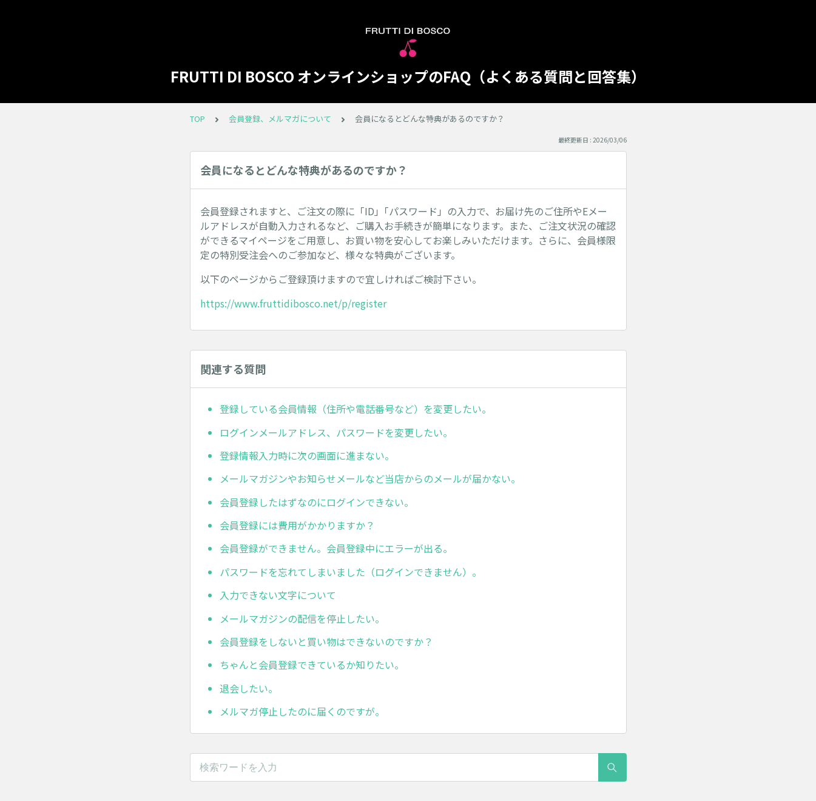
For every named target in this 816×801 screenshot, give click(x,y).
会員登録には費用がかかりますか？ (297, 525)
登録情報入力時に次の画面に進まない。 (307, 455)
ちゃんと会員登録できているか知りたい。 (312, 664)
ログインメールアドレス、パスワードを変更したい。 (336, 432)
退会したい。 (249, 688)
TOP (197, 118)
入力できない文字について (278, 595)
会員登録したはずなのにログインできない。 (317, 502)
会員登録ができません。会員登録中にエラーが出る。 (336, 548)
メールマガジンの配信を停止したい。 (302, 618)
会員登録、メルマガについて (280, 118)
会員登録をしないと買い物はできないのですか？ (326, 641)
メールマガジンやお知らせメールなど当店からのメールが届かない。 (370, 478)
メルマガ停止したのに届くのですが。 (302, 711)
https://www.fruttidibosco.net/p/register (293, 303)
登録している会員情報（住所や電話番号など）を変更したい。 (355, 408)
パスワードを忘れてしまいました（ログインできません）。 (351, 572)
